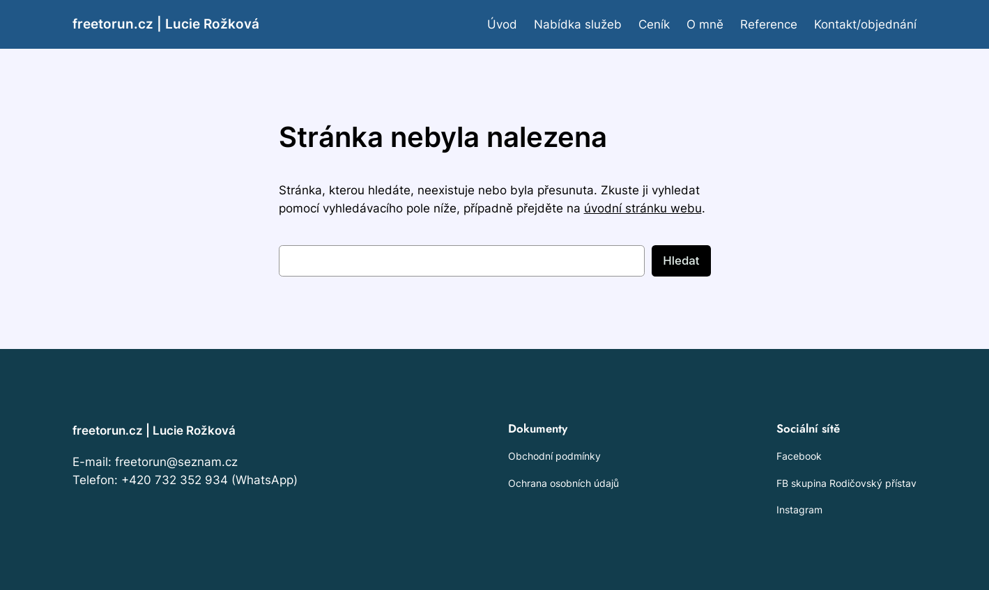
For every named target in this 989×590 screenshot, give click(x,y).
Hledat (681, 260)
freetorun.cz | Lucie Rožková (165, 23)
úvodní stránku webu (643, 208)
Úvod (502, 24)
